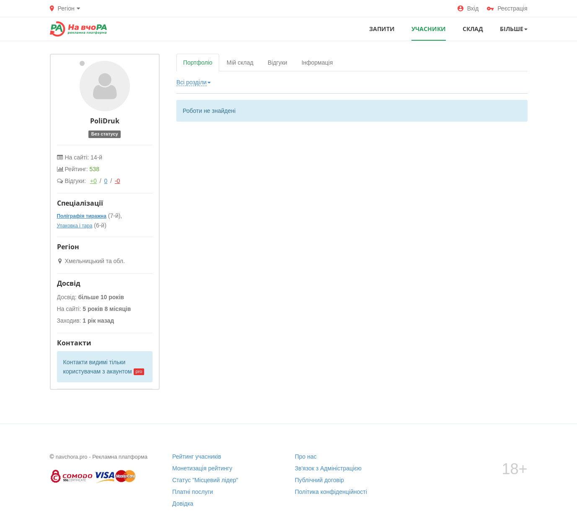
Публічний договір (319, 480)
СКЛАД (473, 29)
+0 (93, 180)
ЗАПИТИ (382, 29)
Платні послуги (192, 491)
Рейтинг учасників (196, 456)
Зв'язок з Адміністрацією (328, 468)
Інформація (317, 62)
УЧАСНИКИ (428, 29)
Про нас (306, 456)
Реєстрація (507, 8)
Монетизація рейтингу (202, 468)
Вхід (468, 8)
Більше (514, 29)
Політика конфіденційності (331, 491)
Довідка (182, 503)
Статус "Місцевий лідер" (205, 480)
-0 (117, 180)
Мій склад (240, 62)
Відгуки (277, 62)
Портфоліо (197, 62)
